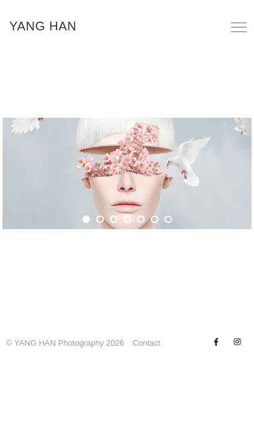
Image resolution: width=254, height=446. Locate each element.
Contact (146, 343)
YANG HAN (43, 26)
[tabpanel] (127, 173)
